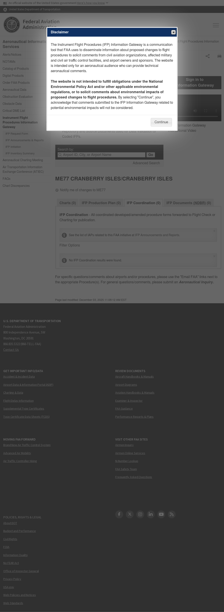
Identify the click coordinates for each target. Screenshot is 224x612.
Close (173, 32)
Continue (161, 122)
